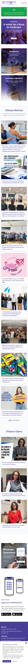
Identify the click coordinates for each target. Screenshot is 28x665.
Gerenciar (15, 661)
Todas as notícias (14, 420)
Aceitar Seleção (6, 661)
